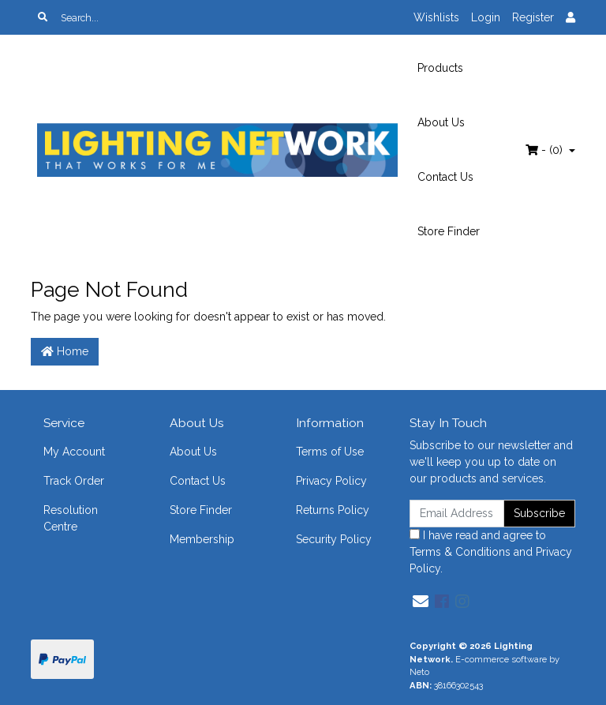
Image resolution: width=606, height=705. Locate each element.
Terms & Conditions (460, 552)
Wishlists (436, 17)
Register (533, 17)
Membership (202, 539)
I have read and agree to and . (491, 552)
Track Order (73, 480)
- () (546, 150)
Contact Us (445, 177)
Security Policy (334, 539)
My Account (74, 451)
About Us (441, 122)
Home (64, 351)
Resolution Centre (70, 518)
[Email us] (420, 601)
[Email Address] (457, 513)
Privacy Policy (331, 480)
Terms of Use (330, 451)
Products (440, 68)
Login (485, 17)
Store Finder (448, 231)
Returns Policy (332, 510)
